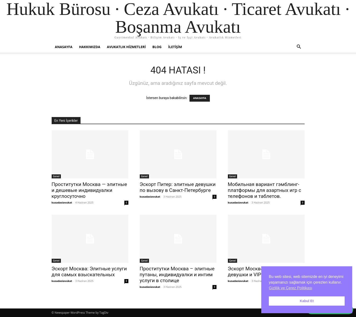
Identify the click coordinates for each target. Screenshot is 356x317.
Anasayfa (63, 47)
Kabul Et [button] (307, 301)
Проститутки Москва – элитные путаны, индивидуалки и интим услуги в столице (177, 274)
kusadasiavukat (62, 202)
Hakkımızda (89, 47)
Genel (56, 176)
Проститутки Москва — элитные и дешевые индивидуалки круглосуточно (89, 190)
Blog (157, 47)
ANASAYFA (199, 98)
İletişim (175, 47)
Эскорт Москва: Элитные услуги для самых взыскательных (89, 271)
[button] (299, 47)
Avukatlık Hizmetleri (126, 47)
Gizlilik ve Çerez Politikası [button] (290, 288)
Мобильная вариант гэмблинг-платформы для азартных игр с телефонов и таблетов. (264, 190)
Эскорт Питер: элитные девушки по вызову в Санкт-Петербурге (178, 187)
